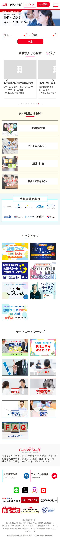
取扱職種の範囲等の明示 (23, 540)
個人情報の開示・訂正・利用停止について (29, 537)
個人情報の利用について (29, 534)
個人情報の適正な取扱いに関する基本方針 (29, 531)
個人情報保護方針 (28, 525)
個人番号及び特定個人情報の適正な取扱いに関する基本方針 (29, 528)
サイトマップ (41, 540)
